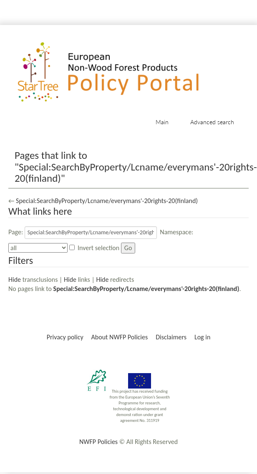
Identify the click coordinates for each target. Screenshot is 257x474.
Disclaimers (171, 337)
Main (162, 121)
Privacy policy (65, 337)
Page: (15, 232)
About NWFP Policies (119, 337)
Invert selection (98, 248)
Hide (14, 279)
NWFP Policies (98, 442)
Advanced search (212, 121)
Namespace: (176, 232)
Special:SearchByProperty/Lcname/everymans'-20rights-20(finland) (107, 201)
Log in (202, 337)
